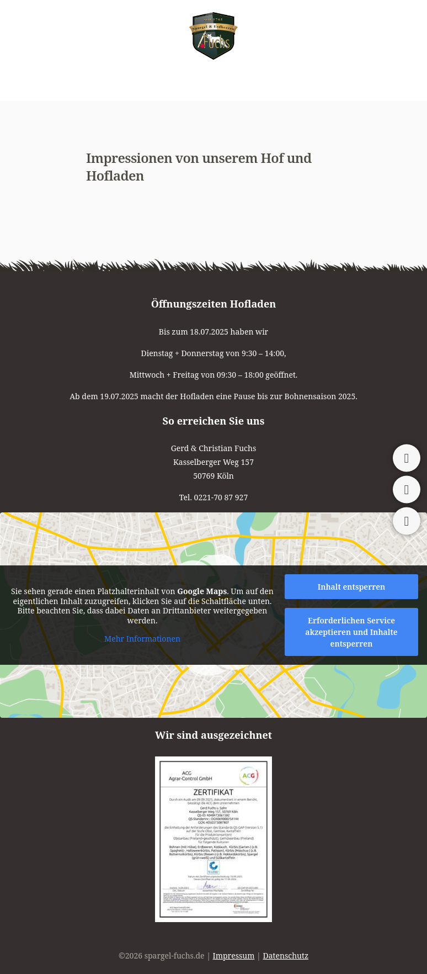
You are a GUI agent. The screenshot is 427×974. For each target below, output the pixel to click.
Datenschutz (286, 955)
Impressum (234, 955)
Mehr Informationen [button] (142, 639)
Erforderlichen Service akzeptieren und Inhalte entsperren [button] (351, 632)
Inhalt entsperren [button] (352, 586)
